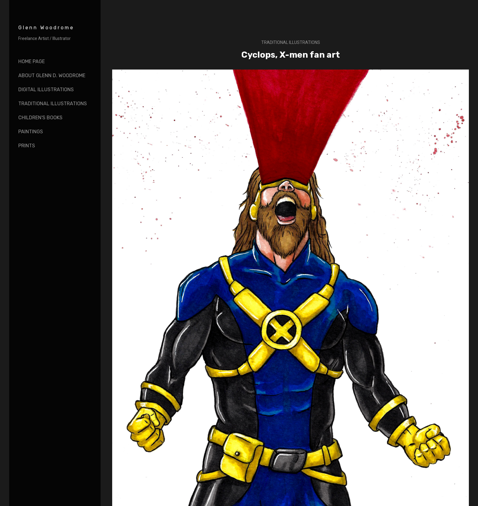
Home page (31, 61)
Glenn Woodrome (46, 28)
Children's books (40, 117)
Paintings (30, 132)
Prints (26, 146)
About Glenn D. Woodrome (51, 75)
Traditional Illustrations (52, 103)
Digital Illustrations (46, 89)
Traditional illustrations (290, 42)
